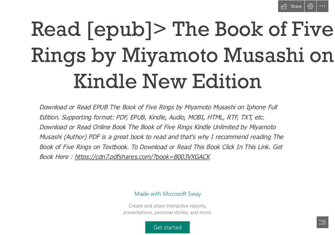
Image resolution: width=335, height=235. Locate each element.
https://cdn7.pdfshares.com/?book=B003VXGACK (142, 156)
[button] (291, 6)
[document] (167, 117)
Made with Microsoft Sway (167, 193)
